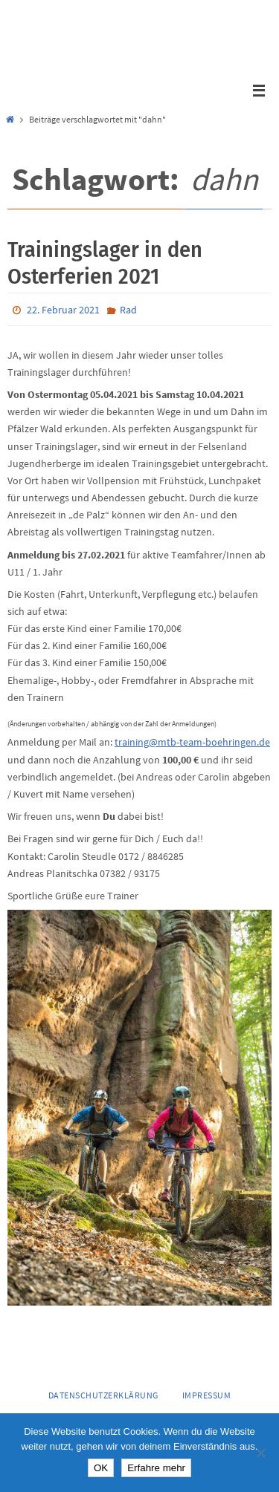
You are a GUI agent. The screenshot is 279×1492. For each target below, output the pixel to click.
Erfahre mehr (156, 1467)
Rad (128, 309)
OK (101, 1467)
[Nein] (260, 1452)
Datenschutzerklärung (103, 1395)
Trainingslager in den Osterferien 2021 (104, 263)
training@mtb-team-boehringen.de (192, 742)
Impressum (206, 1395)
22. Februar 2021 (63, 309)
